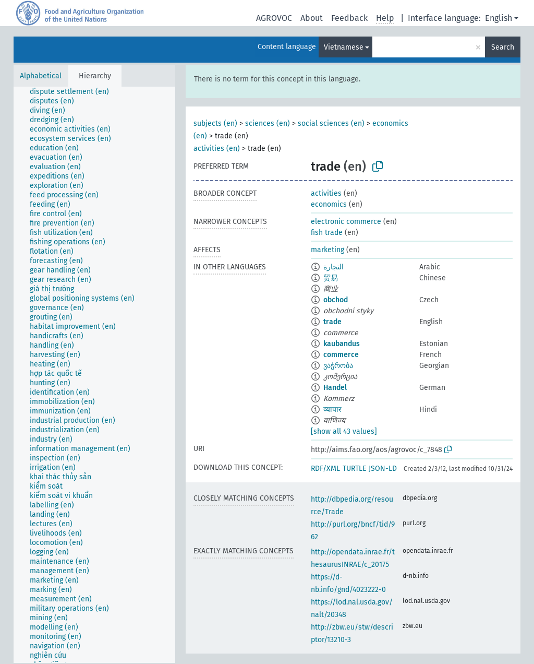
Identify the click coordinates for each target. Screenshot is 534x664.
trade (332, 321)
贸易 (330, 278)
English (498, 18)
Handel (335, 387)
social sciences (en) (331, 123)
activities (326, 193)
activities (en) (216, 148)
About (311, 18)
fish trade (327, 232)
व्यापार (332, 409)
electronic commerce (346, 221)
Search (502, 47)
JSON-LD (383, 468)
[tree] (94, 375)
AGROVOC (274, 18)
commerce (341, 354)
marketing (327, 249)
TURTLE (354, 468)
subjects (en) (215, 123)
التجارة (333, 267)
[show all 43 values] (344, 431)
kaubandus (341, 343)
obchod (335, 299)
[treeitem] (73, 92)
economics (329, 204)
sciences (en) (267, 123)
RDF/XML (325, 468)
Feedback (349, 18)
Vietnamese (343, 47)
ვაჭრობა (338, 365)
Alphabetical (41, 76)
